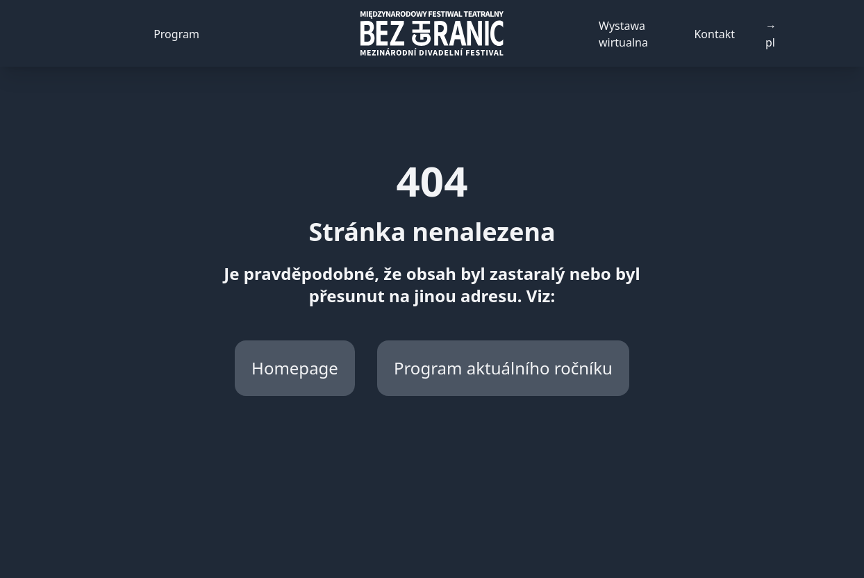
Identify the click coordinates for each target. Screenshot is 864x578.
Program (176, 34)
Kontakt (714, 34)
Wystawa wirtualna (623, 34)
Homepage (294, 367)
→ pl (770, 34)
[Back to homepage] (432, 33)
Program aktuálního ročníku (503, 367)
